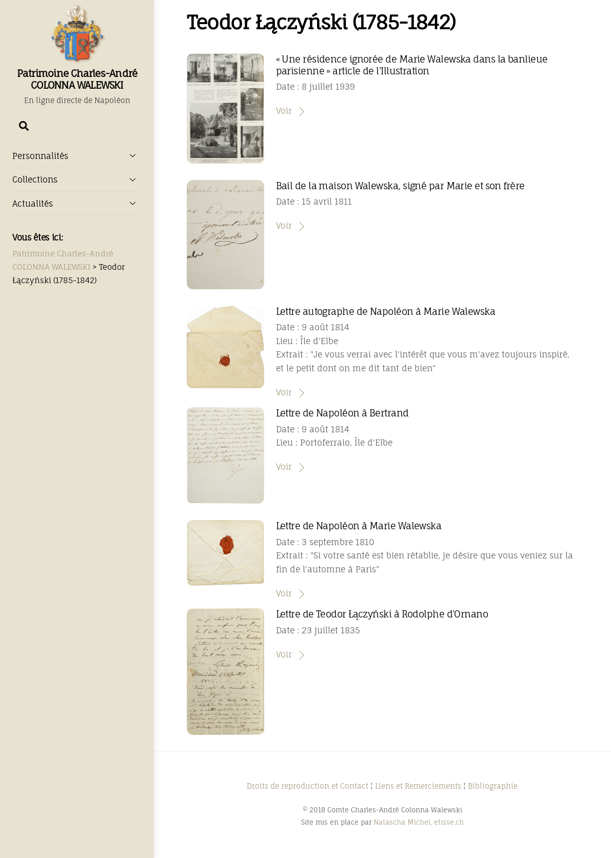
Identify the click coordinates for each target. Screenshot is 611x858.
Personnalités (77, 155)
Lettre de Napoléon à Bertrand (342, 412)
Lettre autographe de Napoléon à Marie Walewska (386, 311)
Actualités (77, 203)
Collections (77, 179)
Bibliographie (493, 786)
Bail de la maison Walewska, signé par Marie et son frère (400, 185)
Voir (284, 111)
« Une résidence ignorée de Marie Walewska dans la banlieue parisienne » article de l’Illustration (412, 64)
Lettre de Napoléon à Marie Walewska (359, 525)
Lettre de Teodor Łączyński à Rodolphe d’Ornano (382, 614)
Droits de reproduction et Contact (307, 786)
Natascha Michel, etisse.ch (418, 822)
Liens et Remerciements (418, 786)
